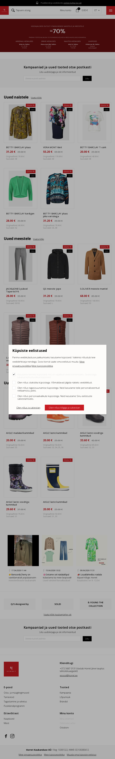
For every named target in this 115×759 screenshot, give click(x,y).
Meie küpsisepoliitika (42, 365)
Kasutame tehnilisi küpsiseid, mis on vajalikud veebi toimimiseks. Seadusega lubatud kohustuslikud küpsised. (56, 376)
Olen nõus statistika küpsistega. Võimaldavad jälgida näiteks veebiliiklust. (55, 382)
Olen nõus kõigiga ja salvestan (64, 407)
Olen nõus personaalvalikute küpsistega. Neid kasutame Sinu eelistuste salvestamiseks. (54, 397)
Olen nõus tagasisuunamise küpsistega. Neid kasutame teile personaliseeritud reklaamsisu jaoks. (58, 389)
